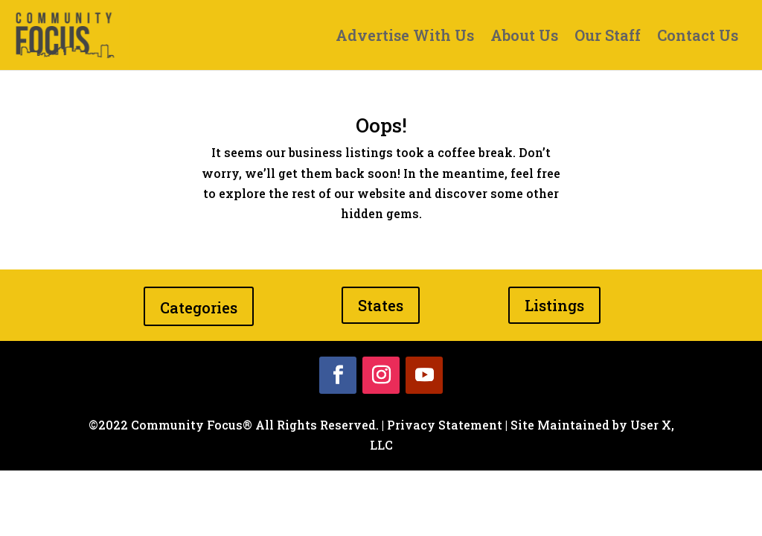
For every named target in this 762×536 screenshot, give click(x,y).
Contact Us (697, 37)
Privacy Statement (444, 425)
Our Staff (607, 37)
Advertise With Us (405, 37)
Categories (198, 307)
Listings (554, 305)
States (380, 305)
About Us (524, 37)
